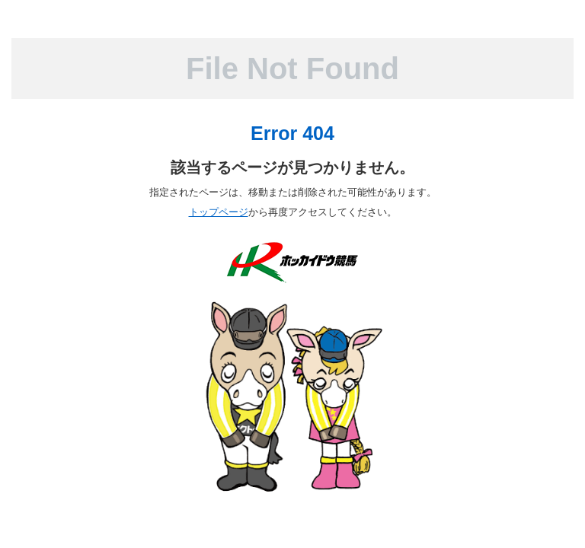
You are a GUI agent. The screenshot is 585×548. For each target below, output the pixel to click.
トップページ (218, 212)
